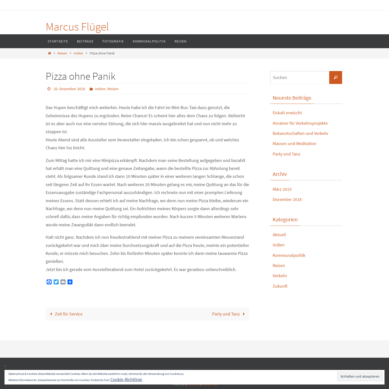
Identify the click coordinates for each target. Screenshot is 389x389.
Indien (78, 53)
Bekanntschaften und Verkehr (300, 133)
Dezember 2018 (287, 199)
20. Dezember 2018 (69, 88)
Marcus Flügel (77, 26)
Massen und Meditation (294, 143)
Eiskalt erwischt (287, 113)
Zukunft (280, 286)
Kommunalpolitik (289, 255)
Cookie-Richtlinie (126, 379)
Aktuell (279, 234)
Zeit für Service (65, 314)
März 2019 (282, 189)
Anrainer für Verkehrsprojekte (300, 123)
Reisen (62, 53)
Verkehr (280, 275)
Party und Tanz (229, 314)
